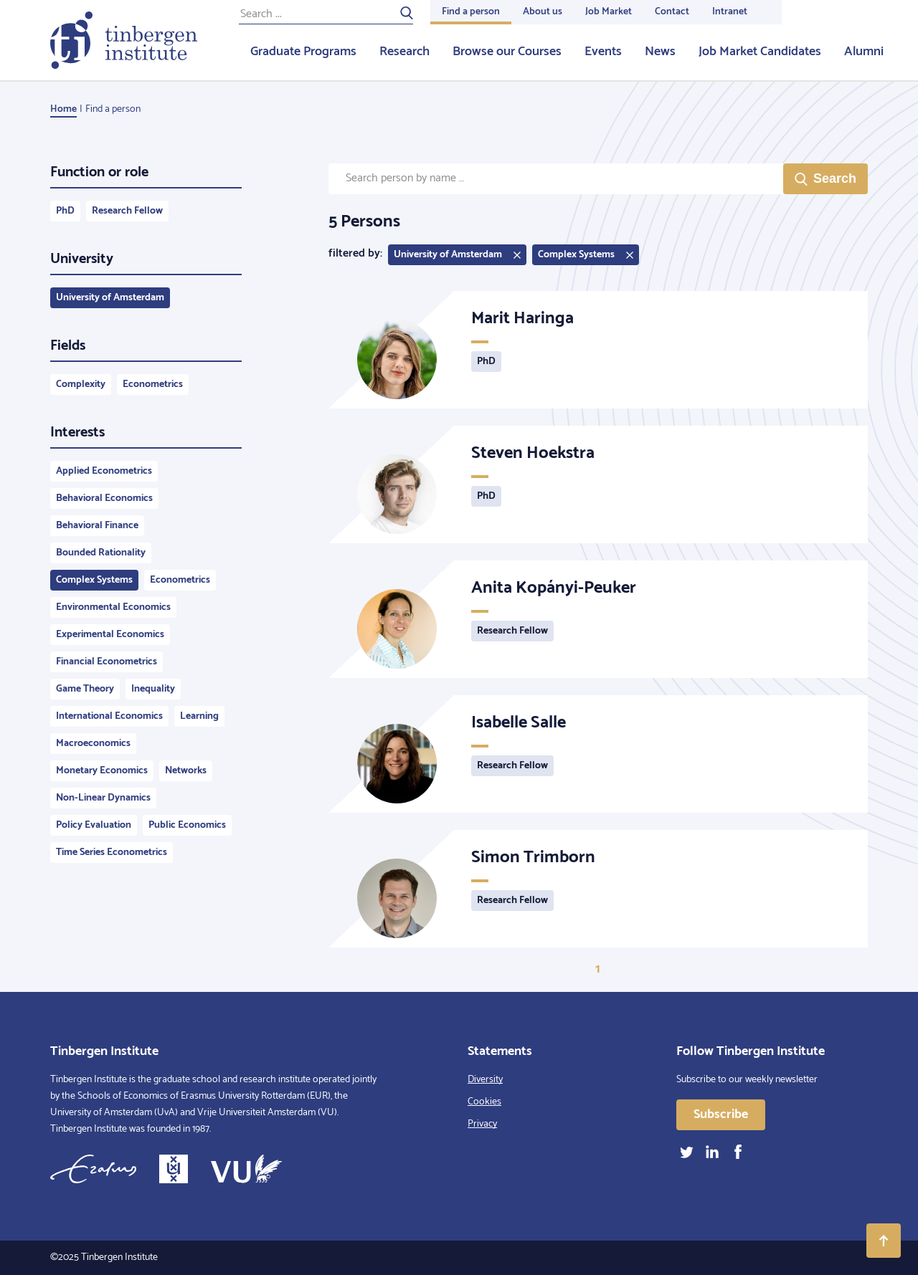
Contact (672, 12)
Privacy (482, 1124)
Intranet (729, 12)
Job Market (608, 12)
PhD (65, 211)
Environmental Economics (113, 607)
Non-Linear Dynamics (103, 798)
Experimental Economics (110, 634)
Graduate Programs (303, 51)
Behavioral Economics (104, 498)
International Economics (109, 716)
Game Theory (85, 689)
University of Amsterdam (110, 298)
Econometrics (153, 384)
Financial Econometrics (106, 662)
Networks (186, 771)
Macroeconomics (93, 743)
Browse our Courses (507, 51)
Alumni (864, 51)
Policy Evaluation (93, 825)
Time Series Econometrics (111, 852)
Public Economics (187, 825)
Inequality (153, 689)
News (660, 51)
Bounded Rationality (101, 553)
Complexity (80, 384)
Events (603, 51)
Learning (199, 716)
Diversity (485, 1079)
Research (404, 51)
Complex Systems (94, 580)
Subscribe (721, 1114)
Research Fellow (127, 211)
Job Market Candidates (760, 51)
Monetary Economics (102, 771)
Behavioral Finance (97, 525)
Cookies (484, 1102)
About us (542, 12)
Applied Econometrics (104, 471)
